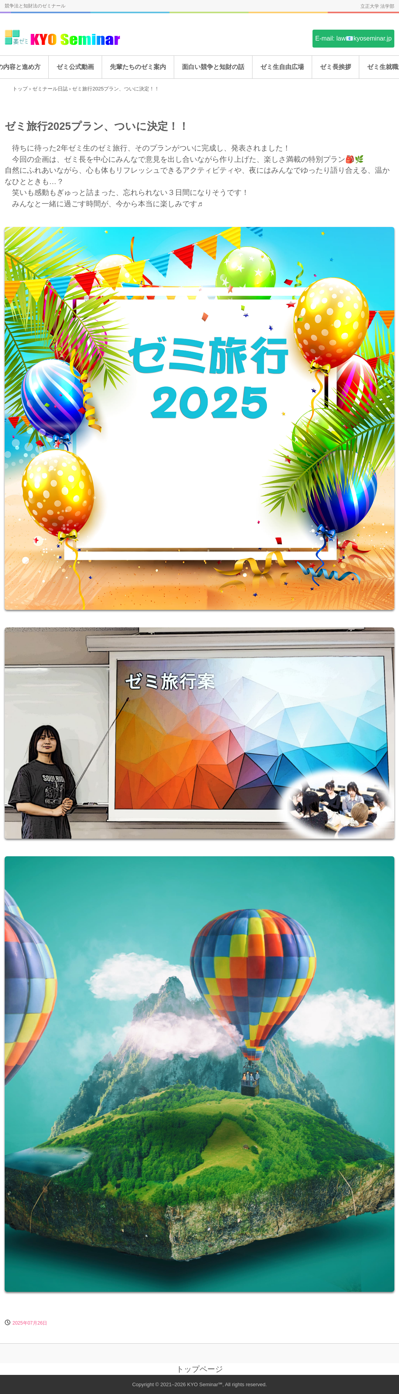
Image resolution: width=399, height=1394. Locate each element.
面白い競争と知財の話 (213, 67)
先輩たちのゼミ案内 (138, 67)
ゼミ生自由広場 (282, 67)
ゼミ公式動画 (75, 67)
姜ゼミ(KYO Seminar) (63, 38)
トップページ (199, 1369)
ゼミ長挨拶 (335, 67)
